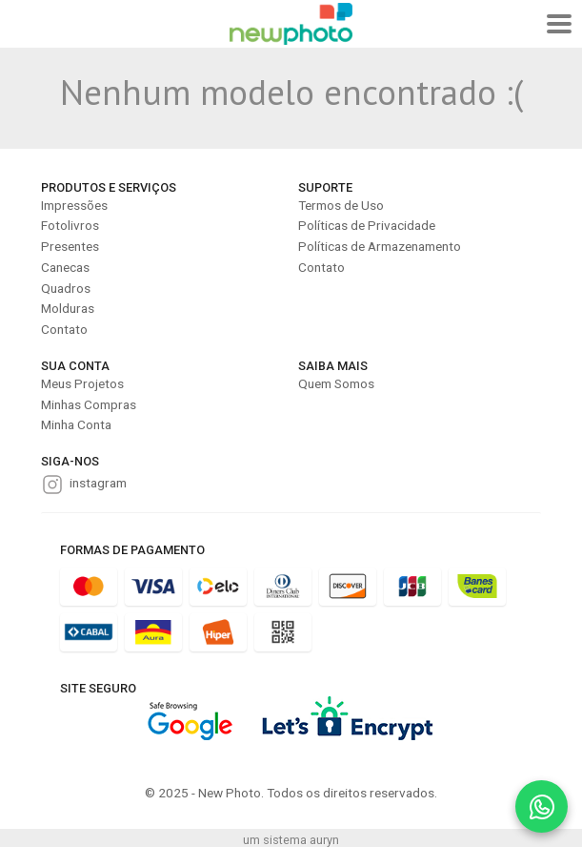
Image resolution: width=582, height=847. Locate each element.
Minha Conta (76, 424)
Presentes (70, 246)
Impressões (74, 205)
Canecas (65, 267)
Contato (64, 329)
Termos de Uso (341, 205)
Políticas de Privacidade (366, 225)
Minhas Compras (88, 404)
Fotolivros (70, 225)
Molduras (67, 308)
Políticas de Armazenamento (379, 246)
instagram (98, 482)
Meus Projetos (82, 383)
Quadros (65, 288)
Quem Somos (336, 383)
